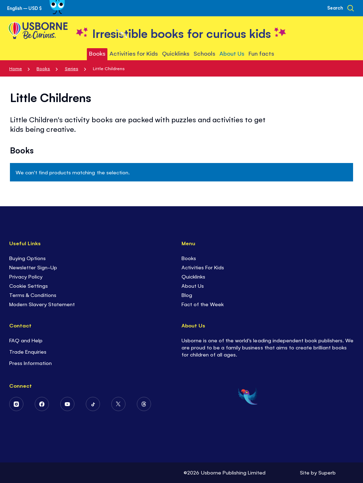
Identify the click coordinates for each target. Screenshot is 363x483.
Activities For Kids (203, 267)
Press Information (30, 362)
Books (43, 68)
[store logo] (181, 32)
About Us (193, 285)
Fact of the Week (203, 304)
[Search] (340, 8)
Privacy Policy (26, 276)
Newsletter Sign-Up (33, 267)
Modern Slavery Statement (42, 304)
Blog (187, 294)
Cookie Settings (28, 285)
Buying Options (27, 257)
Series (71, 68)
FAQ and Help (26, 340)
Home (15, 68)
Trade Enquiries (27, 351)
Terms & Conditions (32, 294)
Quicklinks (193, 276)
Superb (327, 472)
